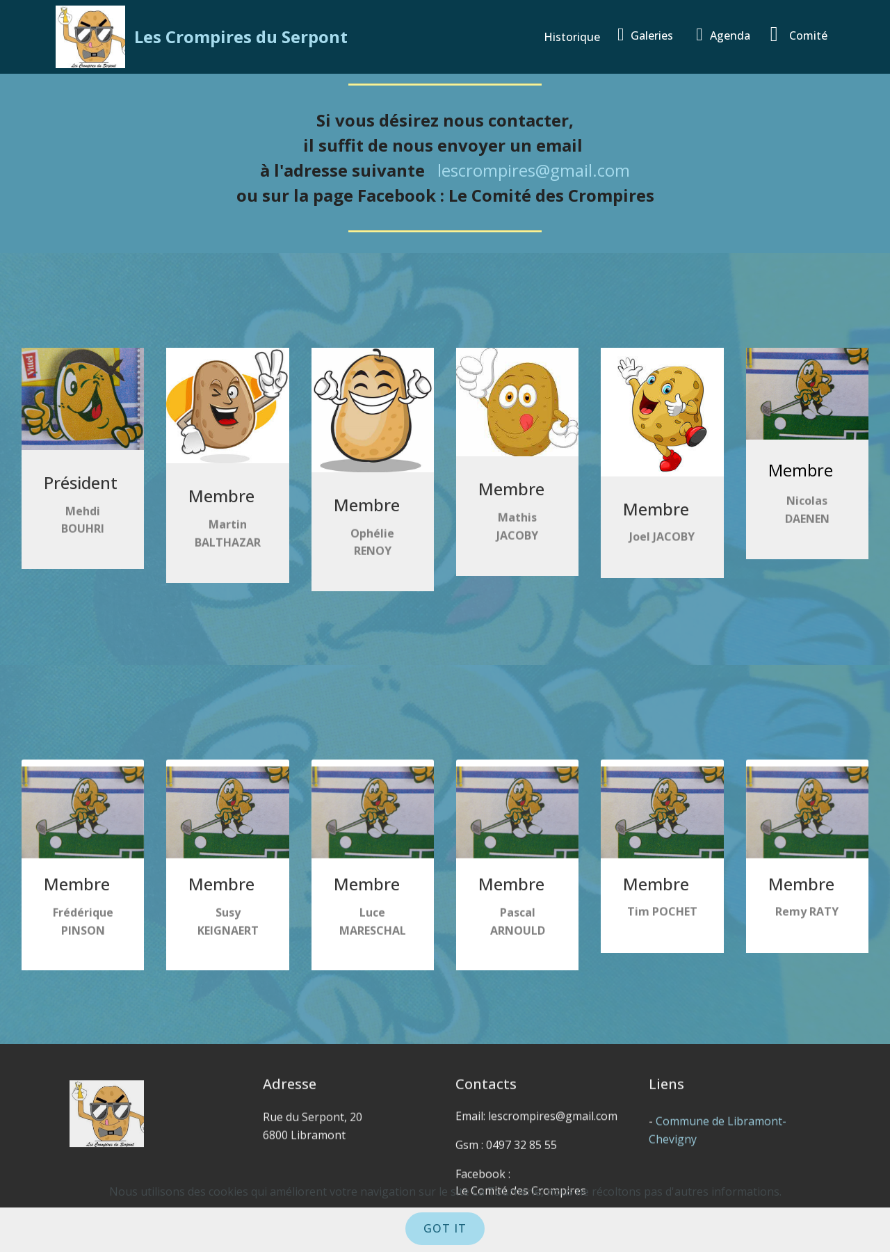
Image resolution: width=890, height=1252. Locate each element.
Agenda (726, 34)
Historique (573, 37)
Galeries (649, 34)
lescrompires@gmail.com (533, 170)
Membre (800, 472)
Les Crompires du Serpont (241, 36)
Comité (798, 33)
